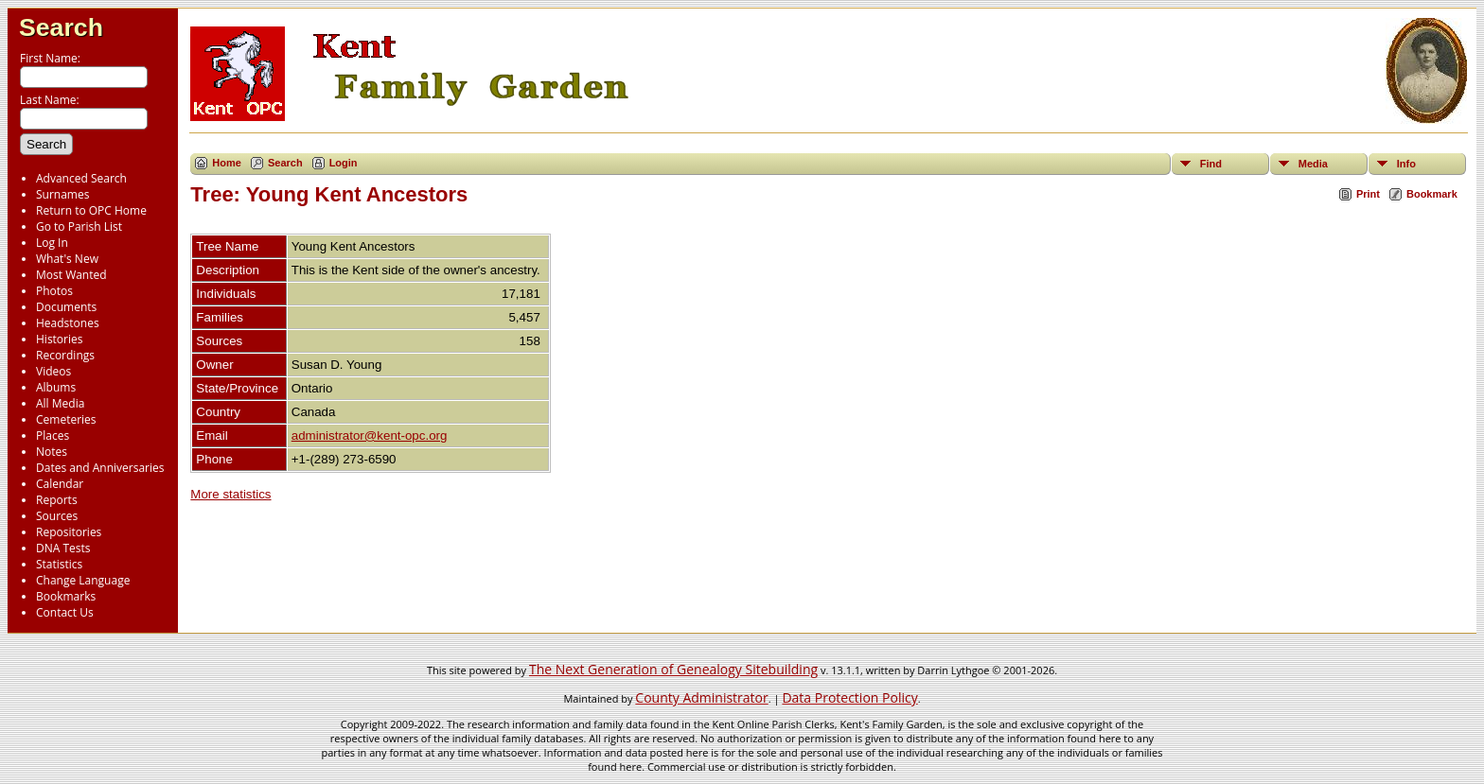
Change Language (83, 580)
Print (1368, 194)
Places (52, 435)
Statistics (59, 564)
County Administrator (701, 697)
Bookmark (1432, 194)
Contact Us (65, 612)
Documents (66, 307)
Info (1406, 163)
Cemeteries (66, 419)
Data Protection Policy (849, 697)
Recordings (65, 355)
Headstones (67, 323)
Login (343, 162)
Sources (57, 516)
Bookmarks (66, 596)
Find (1211, 163)
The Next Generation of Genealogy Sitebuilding (673, 669)
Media (1313, 163)
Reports (57, 500)
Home (226, 162)
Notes (51, 452)
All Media (60, 403)
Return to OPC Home (91, 210)
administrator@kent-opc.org (370, 435)
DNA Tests (63, 548)
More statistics (230, 494)
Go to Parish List (79, 226)
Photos (54, 291)
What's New (67, 259)
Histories (59, 339)
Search (61, 27)
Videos (53, 371)
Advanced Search (81, 178)
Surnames (62, 194)
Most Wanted (71, 275)
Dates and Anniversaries (100, 468)
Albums (56, 387)
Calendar (59, 484)
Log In (52, 243)
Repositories (68, 532)
